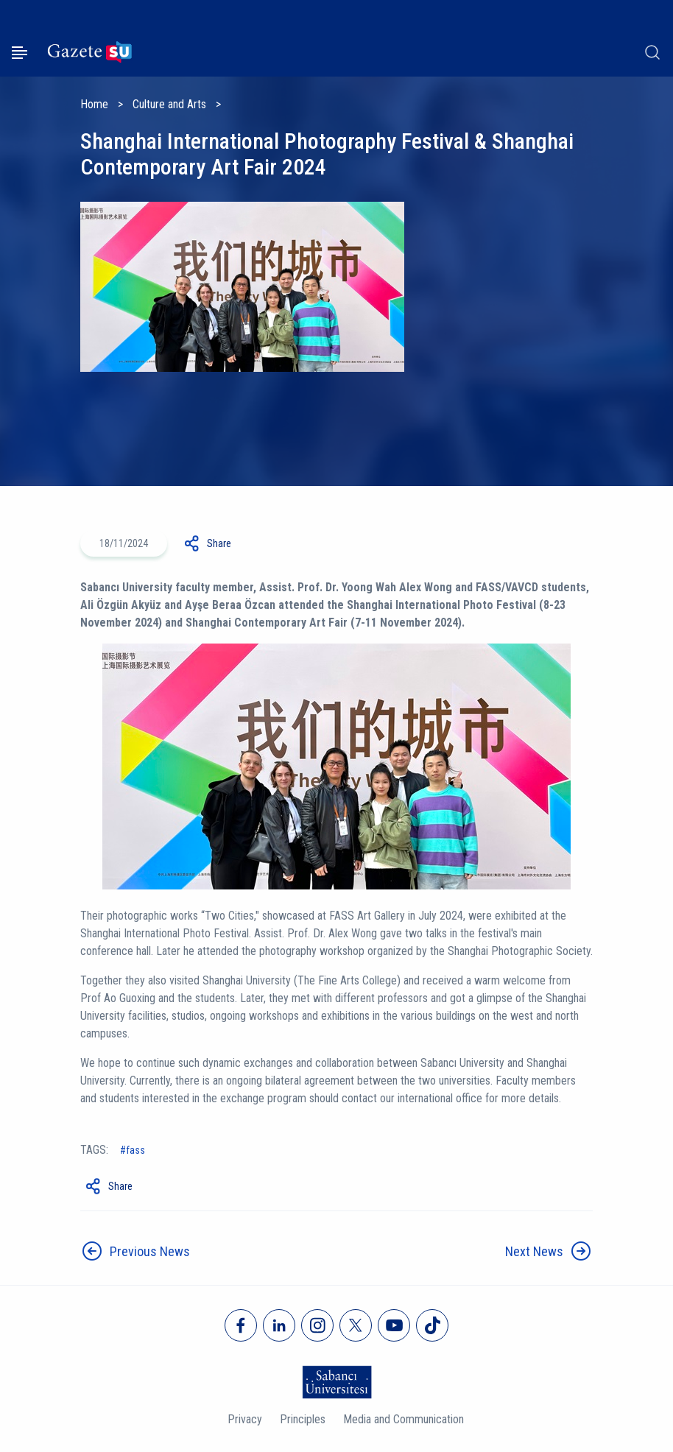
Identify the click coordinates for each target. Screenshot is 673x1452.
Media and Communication (403, 1419)
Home (94, 104)
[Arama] (652, 52)
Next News (534, 1251)
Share (219, 543)
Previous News (150, 1251)
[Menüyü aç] (19, 52)
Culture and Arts (169, 104)
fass (135, 1150)
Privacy (245, 1419)
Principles (302, 1419)
